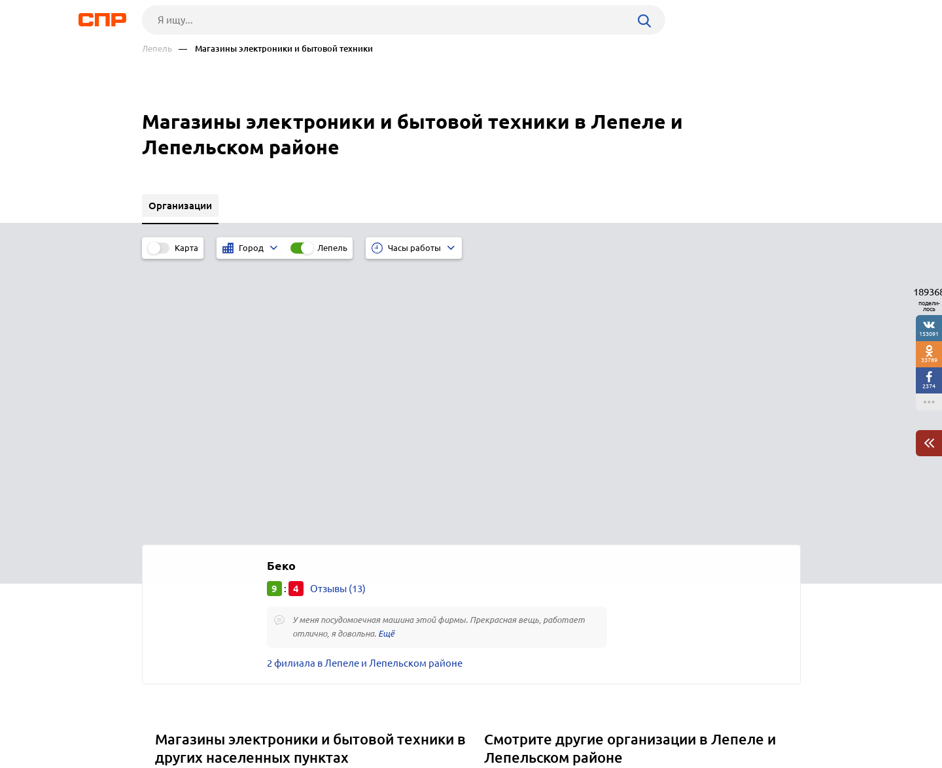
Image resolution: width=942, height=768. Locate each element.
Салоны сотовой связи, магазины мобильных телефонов (620, 526)
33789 (929, 359)
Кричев (176, 575)
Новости (247, 719)
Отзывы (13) (338, 314)
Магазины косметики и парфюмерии (574, 575)
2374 (928, 386)
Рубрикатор (166, 719)
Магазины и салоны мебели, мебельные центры (600, 510)
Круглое (178, 559)
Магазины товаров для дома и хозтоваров (586, 543)
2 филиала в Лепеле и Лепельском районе (364, 388)
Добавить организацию (742, 719)
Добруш (178, 543)
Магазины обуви (527, 559)
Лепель (157, 48)
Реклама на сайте (339, 719)
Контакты (435, 719)
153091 (929, 333)
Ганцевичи (184, 526)
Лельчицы (183, 510)
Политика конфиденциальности (317, 757)
